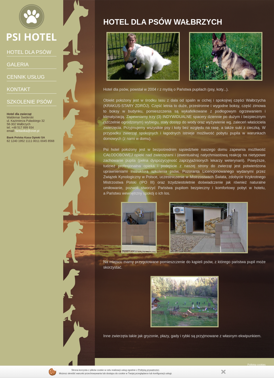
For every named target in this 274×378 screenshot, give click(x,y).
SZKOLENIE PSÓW (29, 102)
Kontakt (18, 89)
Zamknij (223, 372)
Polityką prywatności (148, 370)
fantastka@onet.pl (27, 131)
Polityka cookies (256, 364)
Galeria (18, 64)
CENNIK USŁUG (26, 77)
